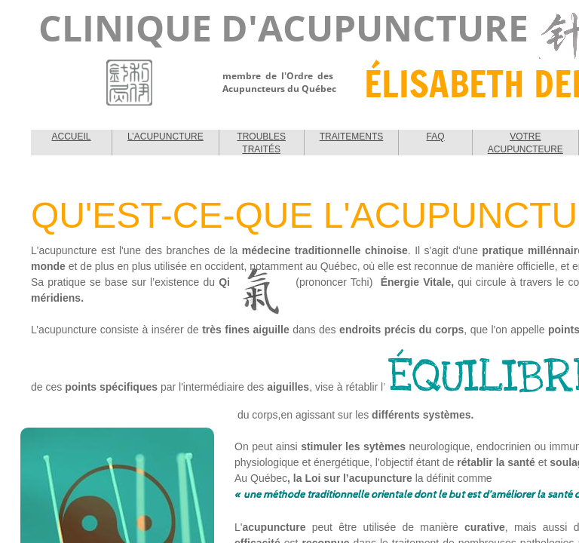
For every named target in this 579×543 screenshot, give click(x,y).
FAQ (436, 136)
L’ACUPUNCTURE (165, 136)
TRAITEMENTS (352, 136)
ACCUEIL (71, 136)
